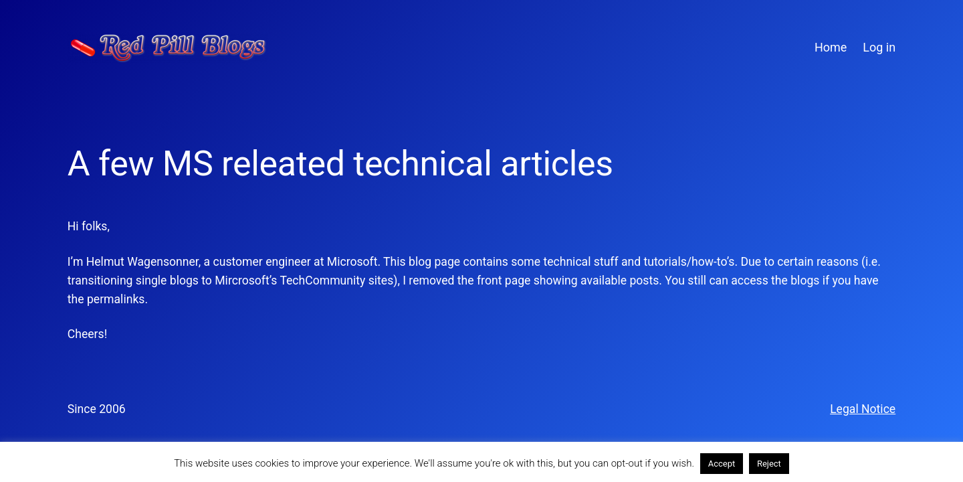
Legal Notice (862, 409)
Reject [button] (769, 464)
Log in (879, 47)
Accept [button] (722, 464)
